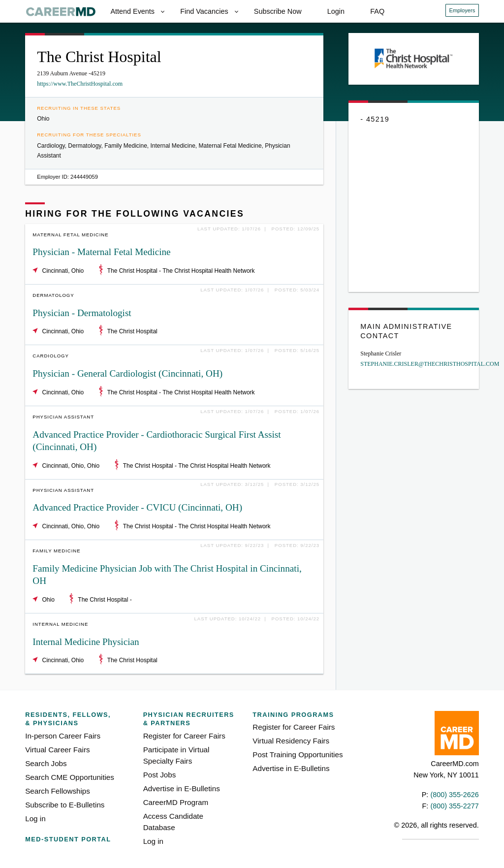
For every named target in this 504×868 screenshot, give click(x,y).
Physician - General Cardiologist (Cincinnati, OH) (127, 373)
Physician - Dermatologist (81, 313)
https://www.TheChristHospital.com (80, 83)
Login (336, 11)
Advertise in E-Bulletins (181, 788)
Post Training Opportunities (297, 754)
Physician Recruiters (189, 719)
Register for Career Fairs (184, 736)
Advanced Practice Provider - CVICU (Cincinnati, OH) (137, 507)
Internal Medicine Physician (85, 642)
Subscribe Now (278, 11)
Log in (35, 818)
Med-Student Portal (68, 839)
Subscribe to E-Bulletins (64, 805)
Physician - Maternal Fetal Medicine (101, 252)
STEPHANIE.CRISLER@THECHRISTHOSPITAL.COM (429, 363)
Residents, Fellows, (75, 719)
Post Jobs (159, 775)
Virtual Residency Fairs (290, 741)
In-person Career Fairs (62, 736)
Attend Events (132, 11)
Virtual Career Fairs (57, 749)
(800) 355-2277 (454, 806)
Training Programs (293, 714)
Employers (462, 10)
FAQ (377, 11)
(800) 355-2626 (454, 795)
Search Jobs (45, 763)
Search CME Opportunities (69, 777)
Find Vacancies (204, 11)
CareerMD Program (176, 802)
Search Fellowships (57, 791)
